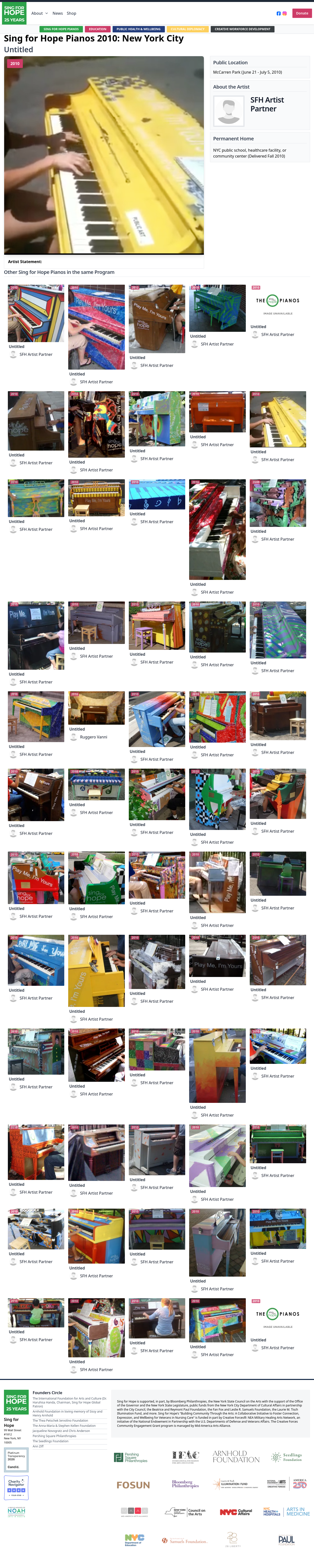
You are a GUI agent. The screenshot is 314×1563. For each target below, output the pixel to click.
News (57, 13)
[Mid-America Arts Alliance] (134, 1512)
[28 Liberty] (236, 1540)
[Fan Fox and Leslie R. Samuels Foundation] (185, 1540)
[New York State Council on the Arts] (185, 1512)
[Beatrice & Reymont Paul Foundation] (286, 1540)
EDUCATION (89, 29)
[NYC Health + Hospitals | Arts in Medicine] (286, 1512)
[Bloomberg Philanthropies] (185, 1484)
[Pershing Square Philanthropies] (134, 1456)
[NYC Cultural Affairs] (236, 1512)
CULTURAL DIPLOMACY (191, 29)
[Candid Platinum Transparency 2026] (16, 1459)
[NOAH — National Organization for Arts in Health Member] (16, 1512)
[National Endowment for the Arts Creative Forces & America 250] (286, 1484)
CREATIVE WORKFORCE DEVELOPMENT (253, 29)
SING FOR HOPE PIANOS (49, 29)
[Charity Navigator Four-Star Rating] (16, 1487)
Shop (71, 13)
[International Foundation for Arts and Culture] (185, 1456)
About (40, 13)
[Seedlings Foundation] (286, 1456)
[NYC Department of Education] (134, 1540)
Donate (302, 13)
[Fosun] (134, 1484)
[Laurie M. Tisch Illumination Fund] (236, 1484)
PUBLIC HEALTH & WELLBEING (135, 29)
